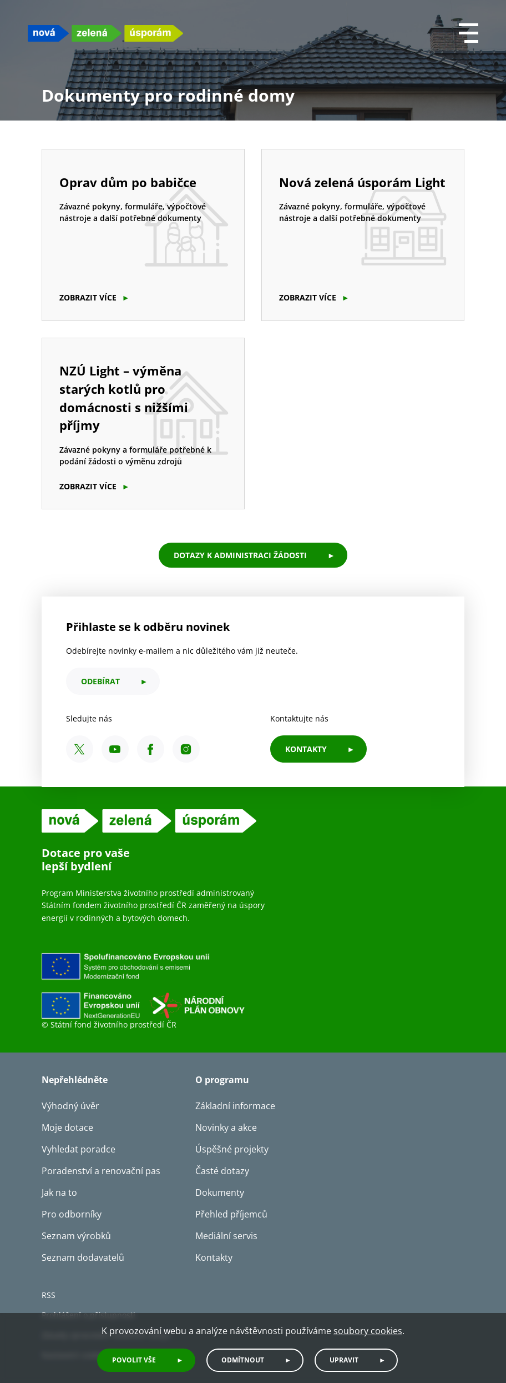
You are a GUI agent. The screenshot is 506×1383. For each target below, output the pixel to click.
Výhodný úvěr (70, 1106)
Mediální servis (226, 1236)
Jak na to (59, 1192)
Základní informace (235, 1106)
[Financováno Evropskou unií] (194, 985)
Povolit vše (134, 1360)
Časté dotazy (222, 1171)
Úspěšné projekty (232, 1149)
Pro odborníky (72, 1214)
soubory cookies (367, 1331)
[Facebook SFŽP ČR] (150, 749)
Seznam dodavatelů (83, 1257)
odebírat (100, 681)
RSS (48, 1295)
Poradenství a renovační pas (101, 1171)
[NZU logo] (105, 33)
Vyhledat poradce (78, 1149)
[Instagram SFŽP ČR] (186, 749)
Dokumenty (219, 1192)
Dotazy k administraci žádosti (240, 555)
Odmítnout (242, 1360)
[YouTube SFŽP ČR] (115, 749)
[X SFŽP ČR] (79, 749)
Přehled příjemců (231, 1214)
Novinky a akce (226, 1127)
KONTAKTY (306, 749)
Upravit (344, 1360)
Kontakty (213, 1257)
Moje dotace (67, 1127)
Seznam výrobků (76, 1236)
